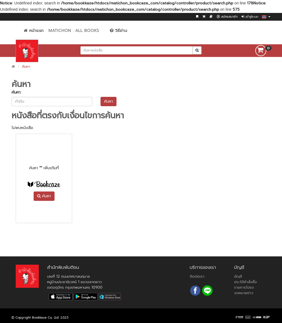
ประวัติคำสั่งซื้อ (245, 281)
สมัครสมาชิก (227, 16)
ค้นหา (26, 66)
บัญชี (238, 276)
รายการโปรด (244, 287)
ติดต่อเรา (197, 276)
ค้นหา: (16, 92)
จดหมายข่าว (243, 292)
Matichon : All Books (73, 31)
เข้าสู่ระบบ (250, 16)
